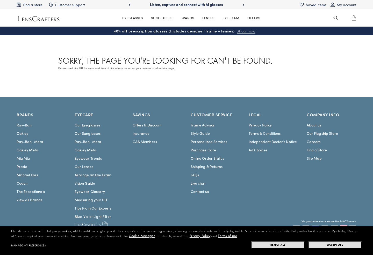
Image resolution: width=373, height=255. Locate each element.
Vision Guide (85, 183)
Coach (22, 183)
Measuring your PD (91, 199)
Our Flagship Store (322, 133)
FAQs (195, 174)
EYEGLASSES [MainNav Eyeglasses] (132, 17)
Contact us (200, 191)
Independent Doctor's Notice (273, 141)
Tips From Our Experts (93, 208)
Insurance (141, 133)
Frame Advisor (203, 125)
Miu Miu (23, 158)
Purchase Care (203, 149)
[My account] (343, 4)
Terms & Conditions (265, 133)
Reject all (277, 244)
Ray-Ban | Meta (30, 141)
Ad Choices (258, 149)
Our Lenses (84, 166)
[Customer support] (67, 4)
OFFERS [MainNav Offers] (253, 17)
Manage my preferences (28, 245)
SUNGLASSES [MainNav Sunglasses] (161, 17)
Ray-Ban (24, 125)
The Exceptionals (31, 191)
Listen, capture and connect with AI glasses (186, 4)
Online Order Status (207, 158)
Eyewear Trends (88, 158)
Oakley (22, 133)
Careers (314, 141)
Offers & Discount (147, 125)
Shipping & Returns (207, 166)
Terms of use (227, 236)
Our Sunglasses (88, 133)
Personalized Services (209, 141)
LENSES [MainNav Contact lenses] (208, 17)
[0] (354, 18)
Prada (22, 166)
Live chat (198, 183)
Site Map (314, 158)
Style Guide (200, 133)
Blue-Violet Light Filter (93, 216)
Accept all (335, 244)
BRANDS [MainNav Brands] (187, 17)
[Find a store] (29, 4)
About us (314, 125)
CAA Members (145, 141)
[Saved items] (313, 4)
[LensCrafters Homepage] (39, 19)
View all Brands (29, 199)
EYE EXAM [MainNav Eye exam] (231, 17)
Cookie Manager (142, 236)
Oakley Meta (27, 149)
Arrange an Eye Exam (93, 174)
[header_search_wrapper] (336, 18)
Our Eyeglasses (87, 125)
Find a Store (317, 149)
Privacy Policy (260, 125)
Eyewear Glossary (90, 191)
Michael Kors (27, 174)
